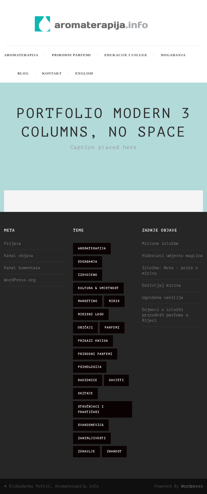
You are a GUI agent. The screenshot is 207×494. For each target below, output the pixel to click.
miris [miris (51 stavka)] (114, 301)
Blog (23, 73)
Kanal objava (18, 255)
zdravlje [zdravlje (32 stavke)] (86, 451)
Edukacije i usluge (125, 55)
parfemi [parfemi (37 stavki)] (112, 327)
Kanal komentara (22, 268)
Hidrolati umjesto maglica (172, 255)
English (84, 73)
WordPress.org (20, 280)
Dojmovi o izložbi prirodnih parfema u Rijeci (165, 315)
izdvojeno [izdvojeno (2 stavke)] (87, 275)
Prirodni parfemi (71, 55)
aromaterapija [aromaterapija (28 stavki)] (92, 248)
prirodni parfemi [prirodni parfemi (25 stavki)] (95, 354)
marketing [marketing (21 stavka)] (87, 301)
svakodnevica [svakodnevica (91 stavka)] (91, 425)
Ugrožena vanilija (162, 297)
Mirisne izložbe (160, 243)
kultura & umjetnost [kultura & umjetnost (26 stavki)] (98, 288)
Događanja (173, 55)
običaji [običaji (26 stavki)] (85, 327)
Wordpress (192, 486)
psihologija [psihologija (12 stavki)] (90, 367)
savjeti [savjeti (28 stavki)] (116, 380)
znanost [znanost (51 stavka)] (114, 451)
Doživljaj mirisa (161, 285)
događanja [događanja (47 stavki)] (87, 261)
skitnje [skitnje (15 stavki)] (85, 393)
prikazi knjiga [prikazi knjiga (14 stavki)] (93, 341)
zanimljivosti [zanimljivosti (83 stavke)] (92, 438)
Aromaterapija (21, 55)
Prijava (12, 243)
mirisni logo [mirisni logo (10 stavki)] (91, 314)
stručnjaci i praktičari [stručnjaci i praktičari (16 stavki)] (91, 409)
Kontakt (52, 73)
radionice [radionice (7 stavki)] (87, 380)
